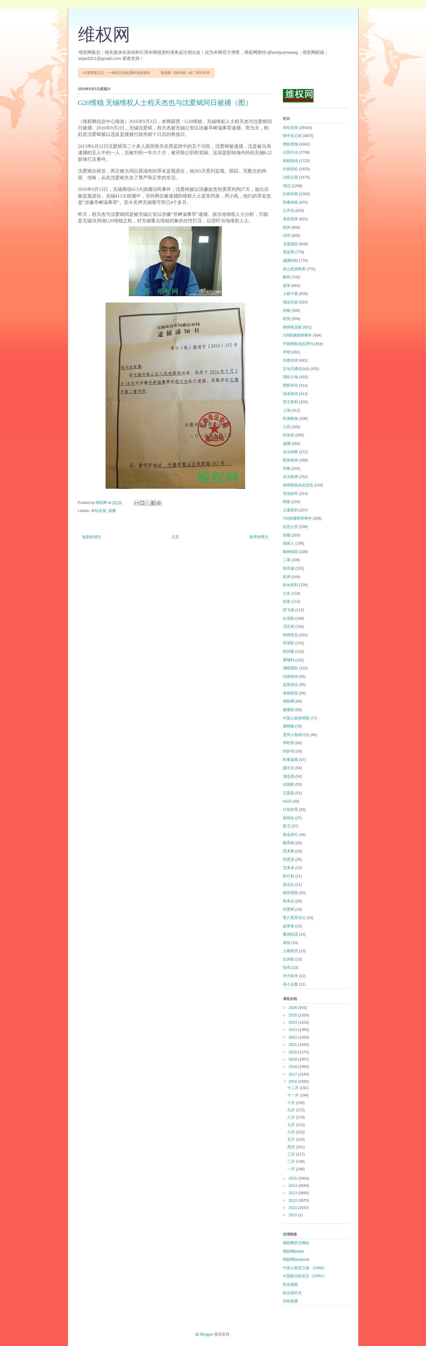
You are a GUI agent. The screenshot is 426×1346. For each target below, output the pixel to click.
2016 (293, 1081)
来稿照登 (290, 693)
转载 (286, 535)
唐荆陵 (288, 726)
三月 (291, 1154)
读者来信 (290, 394)
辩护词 (288, 751)
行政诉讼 (290, 169)
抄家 (286, 601)
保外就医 (290, 892)
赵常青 (288, 926)
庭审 (286, 285)
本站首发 (98, 510)
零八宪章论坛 (294, 917)
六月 (291, 1132)
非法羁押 (290, 476)
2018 (293, 1066)
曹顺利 (288, 660)
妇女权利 (290, 585)
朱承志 (288, 901)
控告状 (288, 435)
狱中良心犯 (292, 136)
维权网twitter (293, 1251)
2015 (293, 1178)
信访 (286, 235)
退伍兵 (288, 884)
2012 (293, 1200)
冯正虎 (288, 626)
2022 (293, 1037)
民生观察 (290, 1284)
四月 (291, 1147)
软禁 (286, 319)
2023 (293, 1029)
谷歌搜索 (290, 1301)
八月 (291, 1117)
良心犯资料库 (294, 269)
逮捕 (112, 510)
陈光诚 (288, 568)
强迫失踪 (290, 302)
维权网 (104, 34)
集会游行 (290, 834)
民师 (286, 577)
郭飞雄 (288, 610)
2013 (293, 1193)
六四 (286, 427)
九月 (291, 1110)
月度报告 (290, 244)
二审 (286, 560)
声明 (286, 352)
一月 (291, 1169)
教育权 (288, 843)
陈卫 (286, 826)
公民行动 (290, 152)
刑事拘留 (290, 202)
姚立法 (288, 768)
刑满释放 (290, 418)
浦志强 (288, 776)
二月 (291, 1161)
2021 (293, 1044)
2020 (293, 1052)
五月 (291, 1139)
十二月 (293, 1088)
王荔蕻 (288, 793)
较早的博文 (258, 537)
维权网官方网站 (296, 1243)
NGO (287, 801)
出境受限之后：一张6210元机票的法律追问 (116, 73)
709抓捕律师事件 (297, 335)
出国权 (288, 784)
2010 (293, 1215)
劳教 (286, 468)
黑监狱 (288, 252)
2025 (293, 1015)
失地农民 (290, 493)
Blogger (206, 1334)
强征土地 (290, 377)
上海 (286, 410)
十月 (291, 1102)
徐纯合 (288, 818)
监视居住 (290, 684)
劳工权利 (290, 402)
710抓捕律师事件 (297, 518)
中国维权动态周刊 (298, 344)
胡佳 (286, 942)
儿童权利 (290, 510)
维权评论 (290, 385)
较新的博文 (91, 537)
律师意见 (290, 635)
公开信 (288, 210)
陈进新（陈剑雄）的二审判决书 (185, 73)
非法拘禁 (290, 452)
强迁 (286, 186)
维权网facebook (296, 1259)
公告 (286, 593)
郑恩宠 (288, 859)
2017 (293, 1074)
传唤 (286, 310)
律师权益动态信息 (298, 485)
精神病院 (290, 552)
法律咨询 (290, 676)
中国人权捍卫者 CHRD (303, 1268)
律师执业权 (292, 327)
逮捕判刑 (290, 260)
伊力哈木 (290, 976)
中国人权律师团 (296, 718)
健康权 (288, 709)
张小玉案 (290, 984)
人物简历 (290, 951)
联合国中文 (292, 1293)
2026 (293, 1007)
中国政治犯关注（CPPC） (305, 1276)
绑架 (286, 501)
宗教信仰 (290, 360)
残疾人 (288, 543)
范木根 (288, 851)
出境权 (288, 618)
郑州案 (288, 651)
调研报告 (290, 668)
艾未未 (288, 867)
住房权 (288, 959)
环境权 (288, 643)
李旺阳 (288, 743)
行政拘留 (290, 194)
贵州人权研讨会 (296, 734)
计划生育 (290, 809)
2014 (293, 1185)
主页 (175, 537)
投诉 (286, 227)
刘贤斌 (288, 909)
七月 (291, 1125)
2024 (293, 1022)
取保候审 (290, 460)
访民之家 (290, 177)
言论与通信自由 (296, 369)
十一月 (293, 1095)
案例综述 (290, 934)
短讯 (286, 967)
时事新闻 (290, 760)
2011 (293, 1207)
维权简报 (290, 144)
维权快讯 (290, 161)
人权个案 (290, 293)
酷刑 (286, 277)
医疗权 (288, 876)
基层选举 (290, 219)
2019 (293, 1059)
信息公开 (290, 526)
